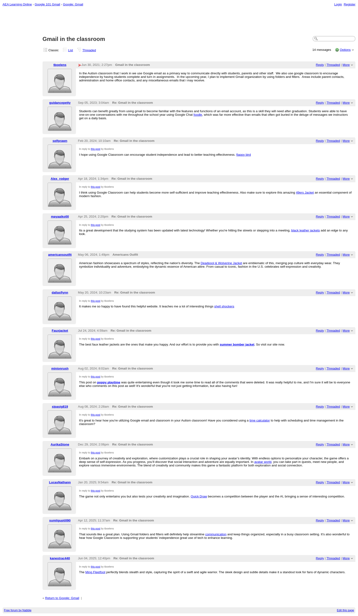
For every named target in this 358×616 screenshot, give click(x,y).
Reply (320, 65)
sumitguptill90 (60, 520)
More (346, 65)
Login (338, 4)
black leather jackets (305, 230)
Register (349, 4)
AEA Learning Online (17, 4)
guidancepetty (60, 102)
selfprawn (59, 141)
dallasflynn (60, 292)
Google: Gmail (73, 4)
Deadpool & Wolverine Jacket (221, 263)
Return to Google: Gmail (62, 598)
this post (95, 148)
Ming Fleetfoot (95, 572)
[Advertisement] (179, 21)
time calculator (259, 420)
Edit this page (345, 610)
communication (215, 534)
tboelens (59, 65)
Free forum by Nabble (17, 610)
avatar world (262, 462)
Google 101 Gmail (47, 4)
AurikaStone (60, 444)
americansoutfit (60, 254)
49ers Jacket (305, 192)
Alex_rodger (60, 178)
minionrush (59, 368)
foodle (197, 114)
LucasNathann (60, 482)
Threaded (89, 50)
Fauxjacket (60, 330)
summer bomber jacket (237, 344)
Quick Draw (199, 496)
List (70, 50)
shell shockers (224, 306)
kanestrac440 (60, 558)
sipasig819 (60, 406)
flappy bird (243, 154)
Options (345, 50)
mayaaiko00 (60, 216)
